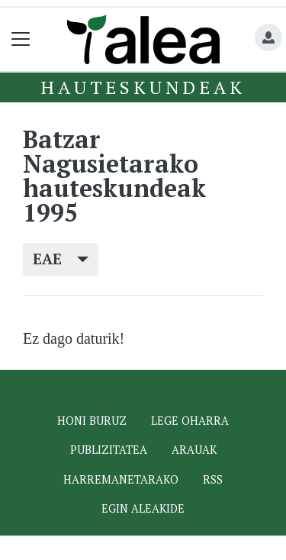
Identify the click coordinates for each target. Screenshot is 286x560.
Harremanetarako (120, 479)
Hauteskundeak (142, 87)
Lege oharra (190, 420)
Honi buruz (92, 420)
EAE (60, 258)
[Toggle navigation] (21, 39)
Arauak (194, 449)
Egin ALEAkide (143, 508)
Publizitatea (108, 449)
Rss (213, 479)
